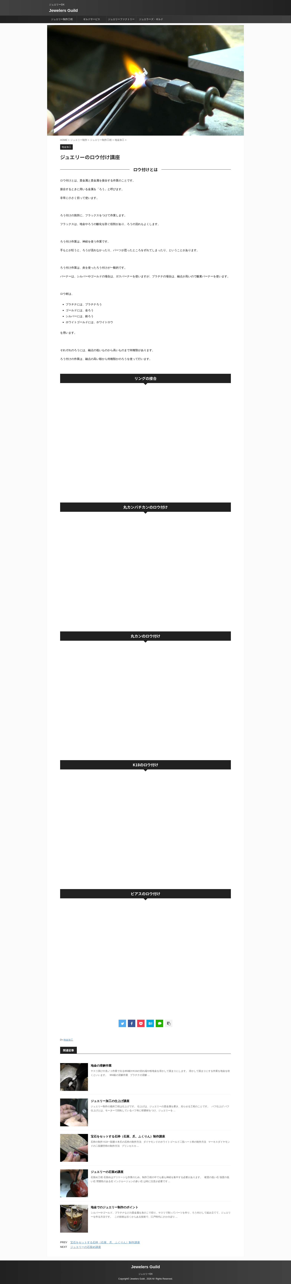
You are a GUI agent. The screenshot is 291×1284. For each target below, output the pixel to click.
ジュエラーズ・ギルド (151, 19)
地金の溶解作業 (101, 1065)
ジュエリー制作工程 (62, 19)
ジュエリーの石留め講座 (107, 1171)
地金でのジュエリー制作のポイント (114, 1207)
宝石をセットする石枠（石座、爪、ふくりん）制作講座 (128, 1136)
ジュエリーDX (145, 1274)
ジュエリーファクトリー (121, 19)
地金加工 (68, 1039)
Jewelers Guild (63, 10)
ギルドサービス (91, 19)
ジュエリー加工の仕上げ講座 (110, 1101)
